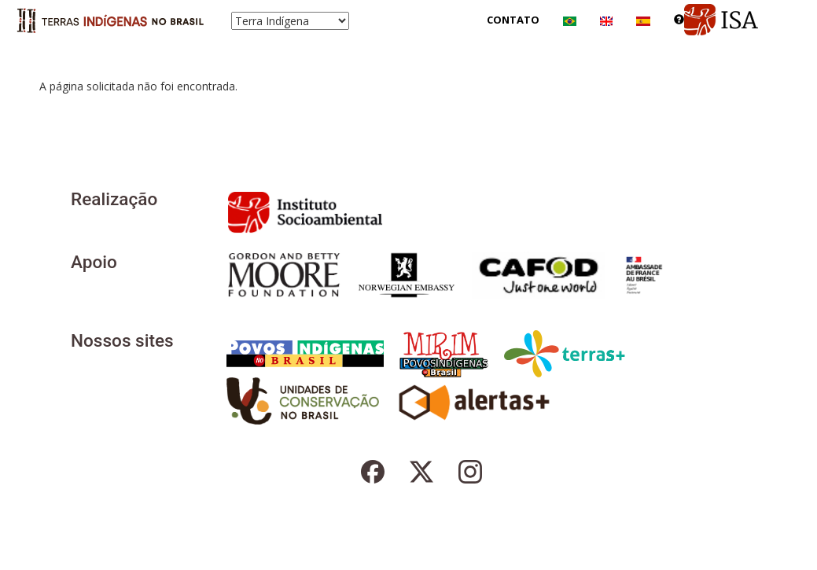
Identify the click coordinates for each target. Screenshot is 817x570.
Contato (513, 20)
